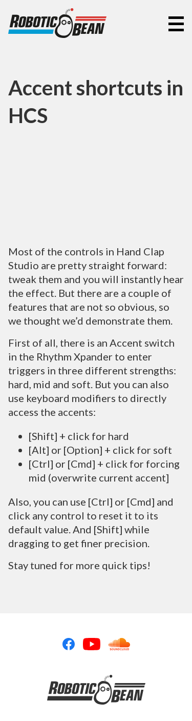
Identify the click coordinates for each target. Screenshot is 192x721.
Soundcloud (119, 644)
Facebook (68, 644)
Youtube (91, 644)
